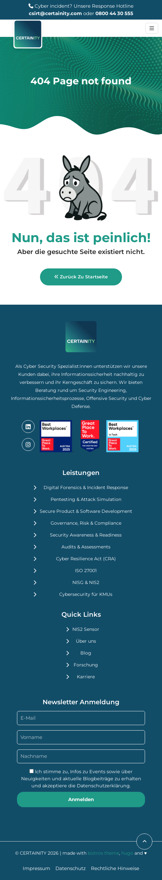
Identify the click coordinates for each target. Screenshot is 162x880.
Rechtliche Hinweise (115, 868)
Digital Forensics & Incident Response (86, 487)
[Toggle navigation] (151, 28)
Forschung (86, 665)
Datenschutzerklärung (103, 786)
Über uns (86, 641)
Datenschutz (70, 868)
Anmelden (81, 799)
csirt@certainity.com (55, 13)
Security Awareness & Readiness (86, 535)
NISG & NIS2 (85, 582)
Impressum (36, 868)
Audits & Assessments (85, 547)
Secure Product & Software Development (86, 511)
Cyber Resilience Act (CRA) (86, 559)
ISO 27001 (86, 570)
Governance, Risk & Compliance (86, 523)
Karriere (86, 677)
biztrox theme (103, 853)
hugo (127, 853)
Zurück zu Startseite (81, 277)
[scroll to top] (144, 841)
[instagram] (28, 444)
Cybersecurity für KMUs (85, 594)
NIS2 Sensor (85, 629)
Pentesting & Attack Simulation (86, 499)
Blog (85, 653)
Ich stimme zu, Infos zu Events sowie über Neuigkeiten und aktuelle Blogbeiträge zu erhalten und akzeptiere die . (81, 778)
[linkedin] (28, 426)
